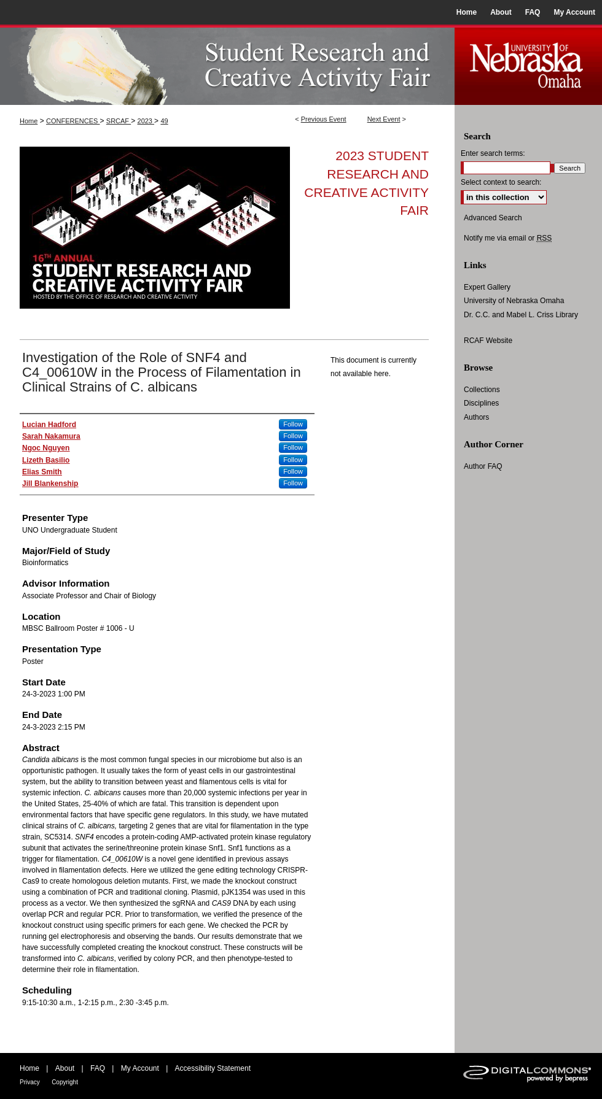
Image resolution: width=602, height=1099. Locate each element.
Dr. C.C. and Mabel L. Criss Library (521, 314)
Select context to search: (501, 182)
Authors (476, 417)
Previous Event (323, 119)
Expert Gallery (487, 287)
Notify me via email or (508, 238)
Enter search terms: (493, 153)
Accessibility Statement (213, 1068)
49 (164, 121)
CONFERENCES (73, 121)
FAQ (97, 1068)
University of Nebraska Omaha (514, 300)
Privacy (30, 1082)
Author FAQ (483, 466)
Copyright (65, 1082)
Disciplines (481, 403)
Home (28, 121)
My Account (140, 1068)
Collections (482, 389)
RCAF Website (488, 340)
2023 (146, 121)
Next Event (384, 119)
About (64, 1068)
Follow (293, 424)
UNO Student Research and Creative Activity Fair (227, 65)
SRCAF (118, 121)
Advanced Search (493, 218)
